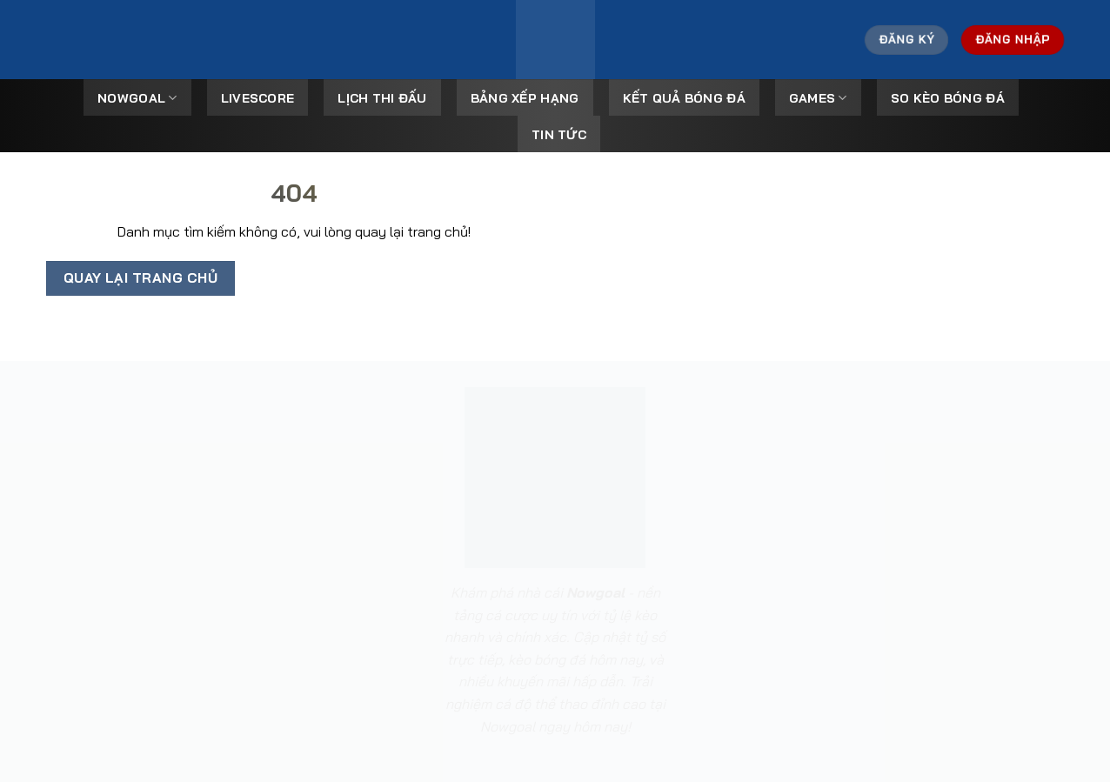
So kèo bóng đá (948, 98)
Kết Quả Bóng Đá (684, 98)
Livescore (258, 98)
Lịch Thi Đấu (382, 98)
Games (818, 98)
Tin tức (559, 135)
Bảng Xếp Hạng (525, 98)
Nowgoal (137, 98)
